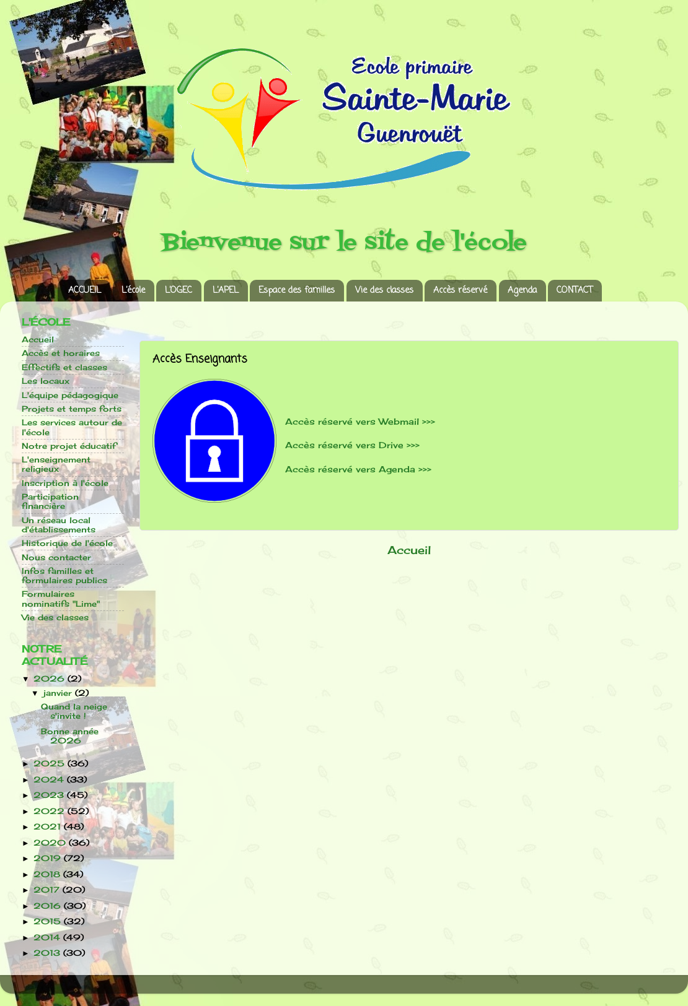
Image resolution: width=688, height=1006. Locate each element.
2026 (50, 678)
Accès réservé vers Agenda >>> (358, 469)
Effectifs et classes (64, 367)
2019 (48, 858)
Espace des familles (296, 290)
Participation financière (50, 501)
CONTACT (575, 290)
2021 (48, 826)
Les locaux (45, 381)
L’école (133, 290)
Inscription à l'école (65, 483)
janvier (59, 693)
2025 (50, 763)
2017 (48, 890)
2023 (50, 795)
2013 (48, 953)
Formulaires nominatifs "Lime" (61, 598)
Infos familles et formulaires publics (64, 575)
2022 (50, 811)
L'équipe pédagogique (70, 395)
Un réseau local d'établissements (58, 525)
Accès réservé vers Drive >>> (352, 445)
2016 (48, 906)
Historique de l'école (67, 543)
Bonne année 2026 (70, 736)
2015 (48, 921)
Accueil (409, 550)
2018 (48, 874)
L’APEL (226, 290)
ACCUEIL (84, 290)
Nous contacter (56, 557)
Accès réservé (460, 290)
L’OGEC (178, 290)
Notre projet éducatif (69, 446)
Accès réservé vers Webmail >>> (360, 421)
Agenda (522, 290)
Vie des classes (384, 290)
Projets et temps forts (71, 409)
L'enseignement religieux (56, 464)
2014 (48, 937)
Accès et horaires (61, 353)
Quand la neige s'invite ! (74, 711)
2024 (50, 779)
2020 (51, 843)
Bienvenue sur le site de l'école (344, 243)
